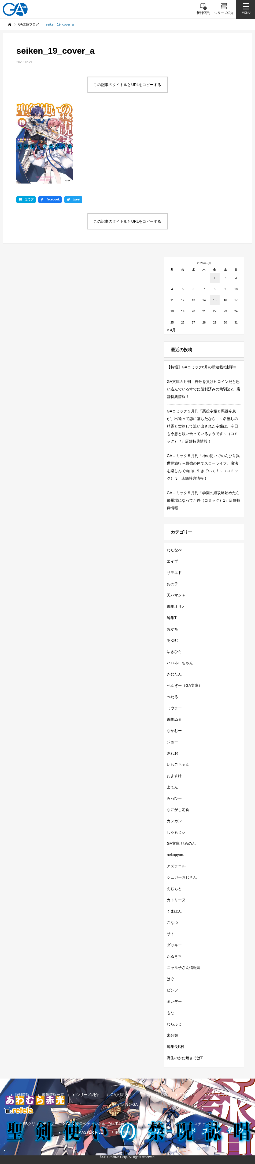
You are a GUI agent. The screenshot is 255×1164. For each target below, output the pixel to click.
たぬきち (174, 956)
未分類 (172, 1035)
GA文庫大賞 (157, 1095)
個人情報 (122, 1132)
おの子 (172, 584)
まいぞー (174, 1001)
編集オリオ (176, 606)
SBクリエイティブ (38, 1124)
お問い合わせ (153, 1132)
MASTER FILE (90, 1132)
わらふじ (174, 1024)
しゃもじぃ (176, 832)
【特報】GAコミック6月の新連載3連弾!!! (201, 367)
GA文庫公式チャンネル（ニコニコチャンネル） (180, 1124)
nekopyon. (175, 855)
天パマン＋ (176, 595)
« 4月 (171, 330)
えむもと (174, 888)
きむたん (174, 674)
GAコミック (218, 1095)
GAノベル (187, 1095)
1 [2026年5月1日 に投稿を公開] (215, 277)
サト (170, 934)
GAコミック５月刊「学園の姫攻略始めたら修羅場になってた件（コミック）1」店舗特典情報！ (203, 500)
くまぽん (174, 911)
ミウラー (174, 708)
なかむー (174, 730)
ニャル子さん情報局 (184, 967)
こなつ (172, 922)
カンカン (174, 821)
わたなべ (174, 550)
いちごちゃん (178, 764)
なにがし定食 (178, 809)
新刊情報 (21, 1095)
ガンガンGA (127, 1104)
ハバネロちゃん (180, 663)
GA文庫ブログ (123, 1095)
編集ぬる (174, 719)
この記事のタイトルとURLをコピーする (127, 84)
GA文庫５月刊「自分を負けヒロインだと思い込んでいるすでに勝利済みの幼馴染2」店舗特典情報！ (203, 389)
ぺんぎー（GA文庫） (184, 685)
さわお (172, 753)
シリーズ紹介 (87, 1095)
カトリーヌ (176, 900)
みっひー (174, 798)
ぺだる (172, 697)
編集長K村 (175, 1046)
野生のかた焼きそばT (185, 1058)
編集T (172, 618)
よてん (172, 787)
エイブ (172, 561)
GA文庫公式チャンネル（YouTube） (97, 1124)
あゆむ (172, 640)
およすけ (174, 776)
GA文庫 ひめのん (181, 843)
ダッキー (174, 945)
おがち (172, 629)
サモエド (174, 572)
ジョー (172, 742)
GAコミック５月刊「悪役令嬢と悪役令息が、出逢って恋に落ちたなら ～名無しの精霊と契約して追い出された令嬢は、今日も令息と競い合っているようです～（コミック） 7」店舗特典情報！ (202, 426)
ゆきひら (174, 651)
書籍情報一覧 (53, 1095)
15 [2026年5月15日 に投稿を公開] (214, 300)
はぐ (170, 979)
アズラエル (176, 866)
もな (170, 1013)
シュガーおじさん (182, 877)
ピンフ (172, 990)
